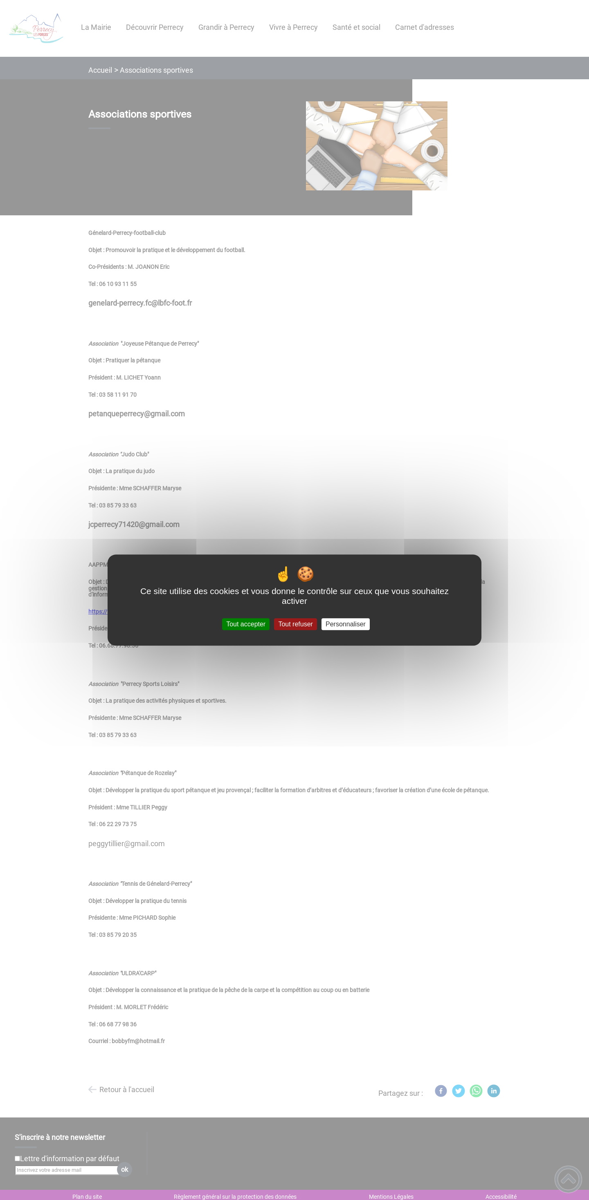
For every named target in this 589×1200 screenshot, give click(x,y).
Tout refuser (295, 624)
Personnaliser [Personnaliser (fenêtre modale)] (346, 624)
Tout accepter (245, 624)
